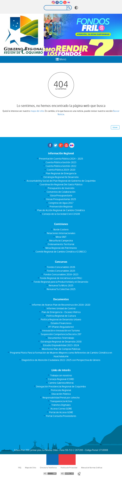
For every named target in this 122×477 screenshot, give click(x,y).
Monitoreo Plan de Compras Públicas (61, 349)
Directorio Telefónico (48, 467)
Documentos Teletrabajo (61, 337)
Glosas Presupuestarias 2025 (61, 199)
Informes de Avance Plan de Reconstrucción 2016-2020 (61, 304)
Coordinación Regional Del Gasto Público (60, 184)
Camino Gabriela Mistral (61, 382)
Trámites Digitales (61, 404)
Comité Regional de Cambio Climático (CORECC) (61, 251)
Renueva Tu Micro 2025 (61, 285)
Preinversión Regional (60, 206)
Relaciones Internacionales (61, 233)
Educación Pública (60, 393)
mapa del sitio (37, 111)
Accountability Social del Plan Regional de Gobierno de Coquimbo (60, 180)
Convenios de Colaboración (61, 191)
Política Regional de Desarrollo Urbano (61, 319)
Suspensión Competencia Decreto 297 (61, 334)
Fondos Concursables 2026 (61, 267)
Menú (61, 59)
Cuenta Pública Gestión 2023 (61, 162)
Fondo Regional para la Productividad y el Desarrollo (61, 281)
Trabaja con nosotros (61, 375)
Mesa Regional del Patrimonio (61, 247)
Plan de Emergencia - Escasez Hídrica (61, 312)
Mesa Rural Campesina (61, 240)
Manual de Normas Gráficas (91, 467)
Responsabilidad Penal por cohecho (60, 397)
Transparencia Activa (61, 401)
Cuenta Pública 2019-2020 (61, 169)
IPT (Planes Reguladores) (61, 326)
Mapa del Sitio (30, 467)
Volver (115, 127)
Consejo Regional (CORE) (61, 379)
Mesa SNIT (61, 236)
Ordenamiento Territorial (61, 244)
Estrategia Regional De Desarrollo (60, 177)
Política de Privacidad (69, 467)
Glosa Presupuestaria (61, 195)
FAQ (19, 467)
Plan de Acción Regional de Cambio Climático (61, 210)
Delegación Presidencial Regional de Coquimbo (61, 386)
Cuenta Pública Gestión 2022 (61, 166)
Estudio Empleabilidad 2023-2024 (61, 345)
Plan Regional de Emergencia (61, 173)
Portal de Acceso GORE (61, 412)
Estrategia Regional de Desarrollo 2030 (60, 341)
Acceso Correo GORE (61, 408)
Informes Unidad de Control (60, 308)
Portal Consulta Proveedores (61, 416)
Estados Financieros (61, 323)
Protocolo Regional (61, 390)
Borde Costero (61, 229)
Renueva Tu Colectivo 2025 (61, 289)
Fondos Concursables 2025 (61, 270)
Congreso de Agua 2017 (61, 202)
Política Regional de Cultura (61, 315)
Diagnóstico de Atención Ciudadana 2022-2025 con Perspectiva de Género (61, 360)
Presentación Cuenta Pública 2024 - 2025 (61, 158)
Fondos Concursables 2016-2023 (61, 274)
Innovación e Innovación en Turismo (61, 330)
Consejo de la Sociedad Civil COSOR (61, 213)
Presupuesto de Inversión (61, 188)
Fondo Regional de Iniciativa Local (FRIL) (61, 278)
